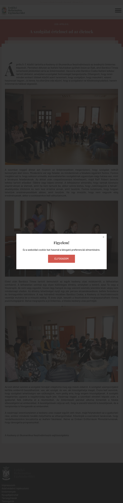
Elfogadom (61, 258)
